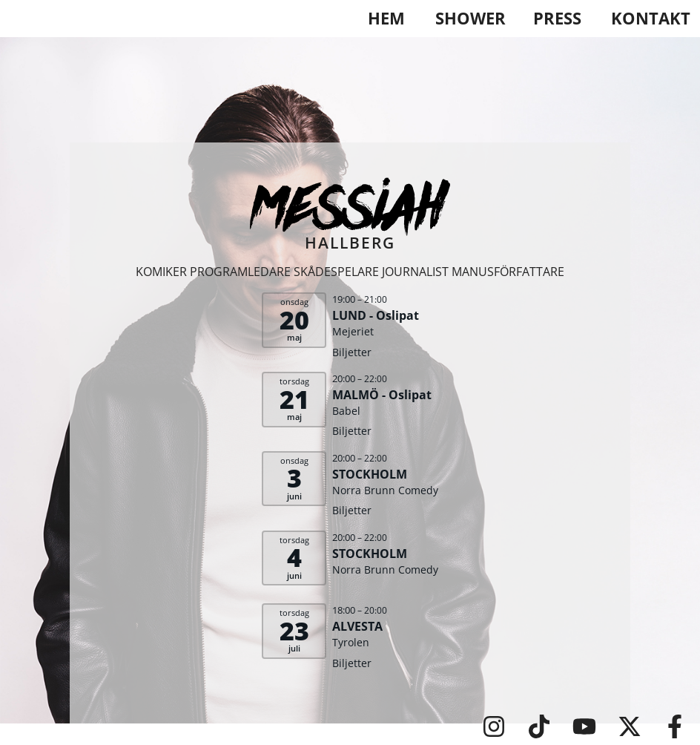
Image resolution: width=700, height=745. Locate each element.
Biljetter (352, 352)
